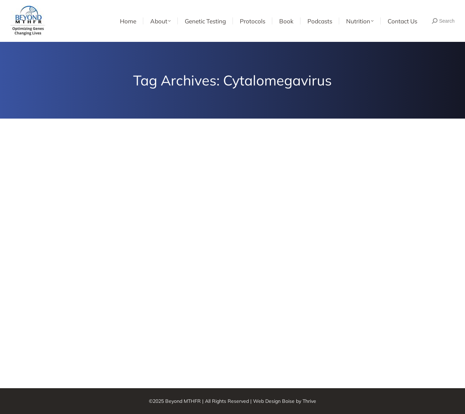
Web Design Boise (274, 401)
